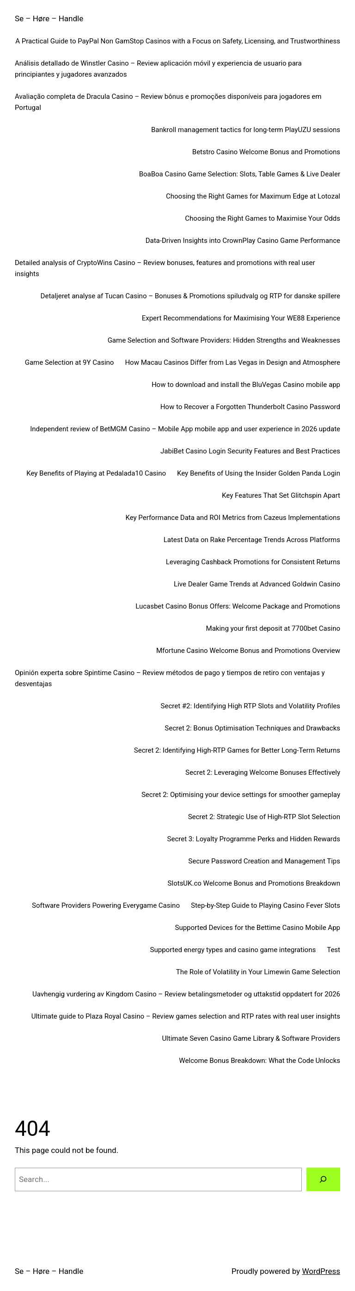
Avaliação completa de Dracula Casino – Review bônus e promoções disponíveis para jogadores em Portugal (168, 102)
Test (333, 950)
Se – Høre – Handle (49, 18)
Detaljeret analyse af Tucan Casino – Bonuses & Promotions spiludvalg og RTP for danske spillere (190, 296)
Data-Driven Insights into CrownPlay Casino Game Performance (243, 240)
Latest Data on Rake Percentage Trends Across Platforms (252, 540)
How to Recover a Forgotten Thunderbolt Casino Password (250, 407)
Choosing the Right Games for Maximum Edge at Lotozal (253, 196)
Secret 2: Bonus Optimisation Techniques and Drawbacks (252, 728)
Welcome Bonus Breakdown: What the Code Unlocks (259, 1060)
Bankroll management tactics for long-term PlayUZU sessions (245, 130)
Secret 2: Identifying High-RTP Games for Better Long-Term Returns (237, 750)
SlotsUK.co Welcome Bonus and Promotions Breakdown (254, 883)
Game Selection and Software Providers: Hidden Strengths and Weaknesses (224, 340)
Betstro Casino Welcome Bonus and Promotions (266, 152)
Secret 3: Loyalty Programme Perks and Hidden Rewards (253, 839)
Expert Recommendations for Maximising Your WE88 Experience (241, 318)
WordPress (321, 1271)
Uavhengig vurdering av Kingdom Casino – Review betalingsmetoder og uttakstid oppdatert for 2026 (186, 994)
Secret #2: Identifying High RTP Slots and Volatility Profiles (250, 706)
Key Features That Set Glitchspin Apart (281, 495)
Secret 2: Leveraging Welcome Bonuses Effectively (262, 772)
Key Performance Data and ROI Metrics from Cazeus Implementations (232, 517)
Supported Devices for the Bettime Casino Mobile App (257, 927)
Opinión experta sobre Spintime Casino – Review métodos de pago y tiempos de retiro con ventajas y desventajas (170, 678)
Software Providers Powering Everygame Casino (106, 905)
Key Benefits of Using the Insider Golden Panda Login (258, 473)
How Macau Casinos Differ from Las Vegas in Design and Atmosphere (232, 362)
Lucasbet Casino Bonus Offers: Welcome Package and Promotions (237, 606)
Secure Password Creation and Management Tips (264, 861)
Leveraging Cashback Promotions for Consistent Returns (253, 562)
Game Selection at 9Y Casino (69, 362)
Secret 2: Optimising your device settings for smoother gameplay (240, 794)
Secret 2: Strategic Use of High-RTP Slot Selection (264, 817)
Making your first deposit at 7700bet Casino (273, 628)
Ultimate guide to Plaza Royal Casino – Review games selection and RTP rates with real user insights (185, 1016)
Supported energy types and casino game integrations (233, 950)
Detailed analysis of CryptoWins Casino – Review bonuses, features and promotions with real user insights (165, 268)
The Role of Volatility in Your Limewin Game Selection (258, 972)
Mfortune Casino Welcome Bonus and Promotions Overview (248, 650)
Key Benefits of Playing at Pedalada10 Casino (96, 473)
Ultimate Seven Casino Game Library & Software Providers (251, 1038)
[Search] (323, 1179)
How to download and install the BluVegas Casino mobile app (246, 384)
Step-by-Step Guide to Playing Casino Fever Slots (265, 905)
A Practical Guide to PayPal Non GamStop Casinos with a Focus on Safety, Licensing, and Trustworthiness (177, 41)
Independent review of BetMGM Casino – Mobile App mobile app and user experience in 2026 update (185, 429)
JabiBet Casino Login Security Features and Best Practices (250, 451)
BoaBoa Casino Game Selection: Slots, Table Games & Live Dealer (239, 174)
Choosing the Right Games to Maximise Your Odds (262, 218)
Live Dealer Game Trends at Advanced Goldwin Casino (257, 584)
